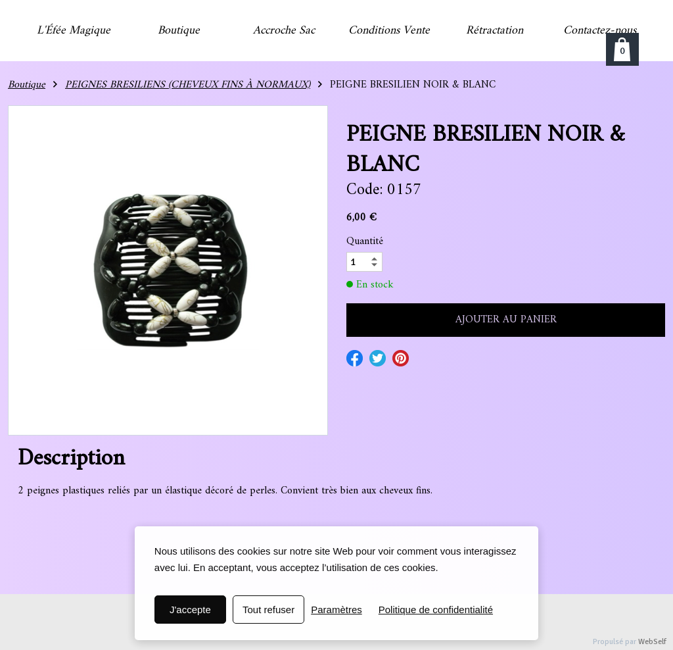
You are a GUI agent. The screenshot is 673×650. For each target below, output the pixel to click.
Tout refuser (268, 609)
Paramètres (336, 609)
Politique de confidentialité (436, 609)
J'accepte (190, 609)
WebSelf (652, 642)
